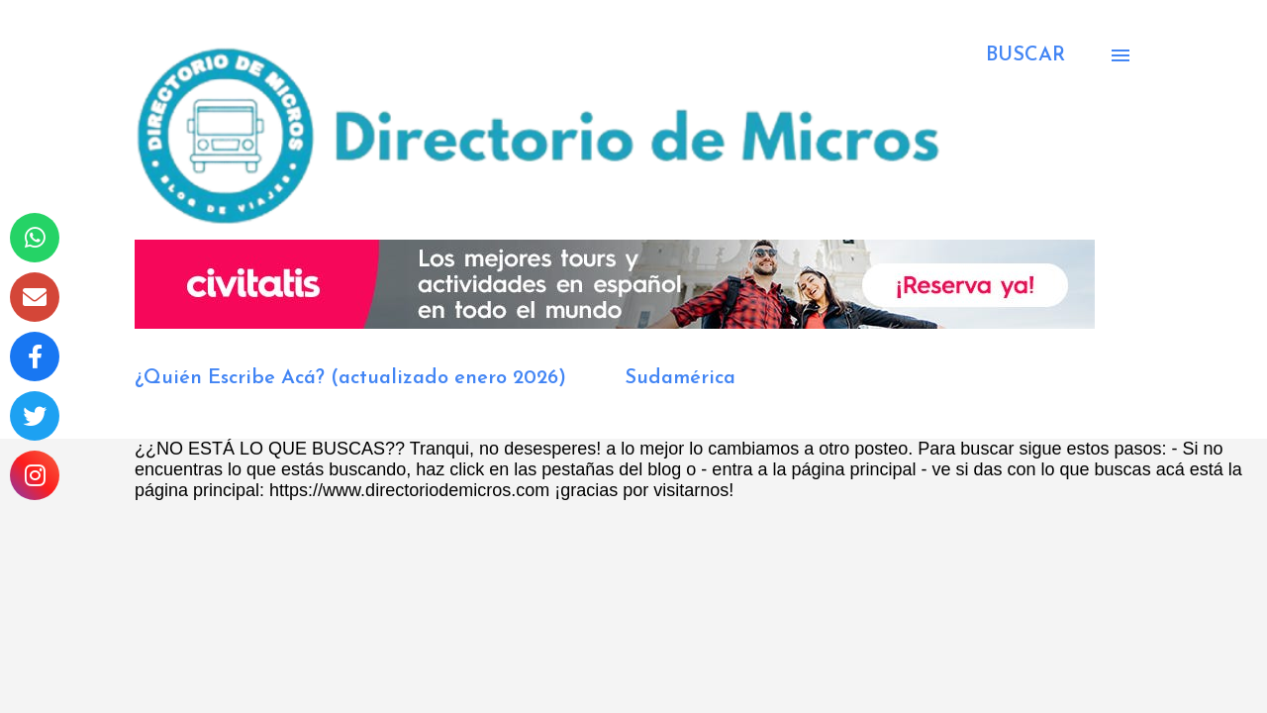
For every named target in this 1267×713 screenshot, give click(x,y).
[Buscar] (1025, 55)
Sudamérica (680, 378)
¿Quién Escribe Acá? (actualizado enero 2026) (350, 378)
